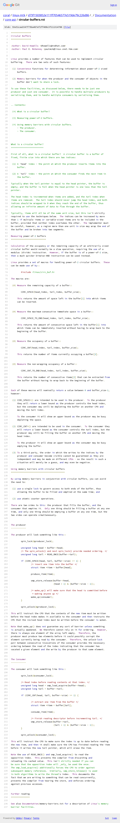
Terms (36, 818)
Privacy (27, 818)
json (114, 818)
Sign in (113, 4)
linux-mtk (18, 15)
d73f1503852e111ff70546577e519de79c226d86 (58, 15)
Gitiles (19, 818)
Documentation (105, 15)
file (67, 27)
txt (107, 818)
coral (6, 15)
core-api (10, 19)
